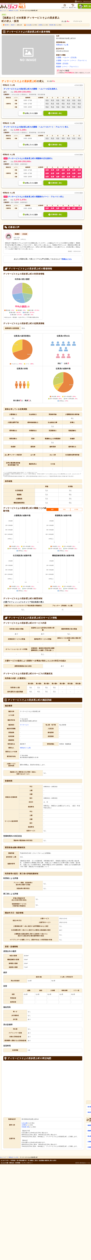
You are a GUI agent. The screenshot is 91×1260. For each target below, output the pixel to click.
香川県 (7, 25)
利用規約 (13, 1160)
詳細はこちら (67, 259)
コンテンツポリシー (27, 1162)
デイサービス (24, 725)
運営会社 (11, 1162)
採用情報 (17, 1162)
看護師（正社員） (62, 63)
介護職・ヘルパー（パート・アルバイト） (72, 60)
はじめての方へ (5, 1160)
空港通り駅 (52, 25)
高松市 (13, 25)
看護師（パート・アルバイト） (67, 66)
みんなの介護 (4, 1162)
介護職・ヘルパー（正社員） (67, 57)
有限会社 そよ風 (13, 10)
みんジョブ (3, 10)
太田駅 (40, 25)
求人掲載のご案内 (33, 1160)
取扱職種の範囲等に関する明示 (47, 1160)
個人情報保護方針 (22, 1160)
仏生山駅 (28, 25)
